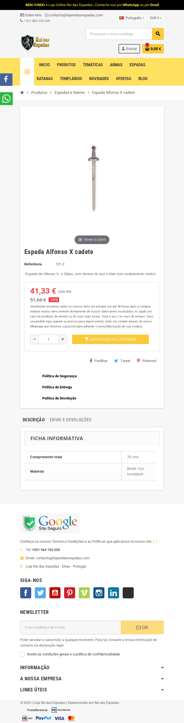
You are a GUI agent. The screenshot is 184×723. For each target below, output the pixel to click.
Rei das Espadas (106, 703)
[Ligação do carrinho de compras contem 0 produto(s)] (153, 48)
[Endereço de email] (70, 627)
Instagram (98, 592)
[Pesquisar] (125, 34)
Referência (33, 264)
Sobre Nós (30, 15)
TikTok (128, 592)
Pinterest (146, 360)
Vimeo (84, 592)
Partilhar (98, 360)
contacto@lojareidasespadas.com (74, 15)
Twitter (40, 592)
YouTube (55, 592)
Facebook (25, 592)
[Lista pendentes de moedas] (156, 18)
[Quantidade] (48, 339)
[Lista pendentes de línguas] (131, 18)
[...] (155, 541)
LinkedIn (113, 592)
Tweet (122, 360)
